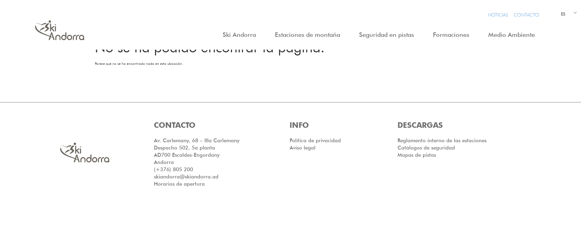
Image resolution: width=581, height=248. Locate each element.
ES (563, 14)
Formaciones (453, 34)
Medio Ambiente (513, 34)
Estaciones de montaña (309, 34)
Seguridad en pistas (388, 34)
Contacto (526, 15)
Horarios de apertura (179, 197)
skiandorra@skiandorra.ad (186, 190)
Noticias (498, 15)
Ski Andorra (241, 34)
